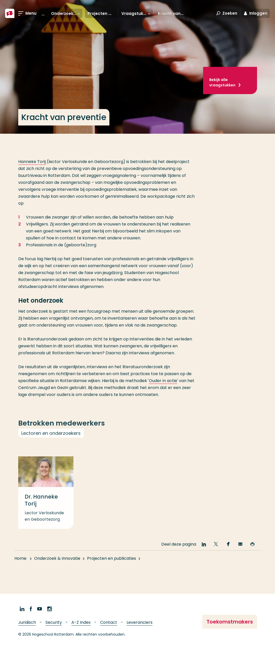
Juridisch (27, 622)
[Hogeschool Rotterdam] (9, 13)
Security (53, 622)
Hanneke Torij (32, 162)
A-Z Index (81, 622)
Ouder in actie (163, 381)
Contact (108, 622)
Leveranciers (140, 622)
